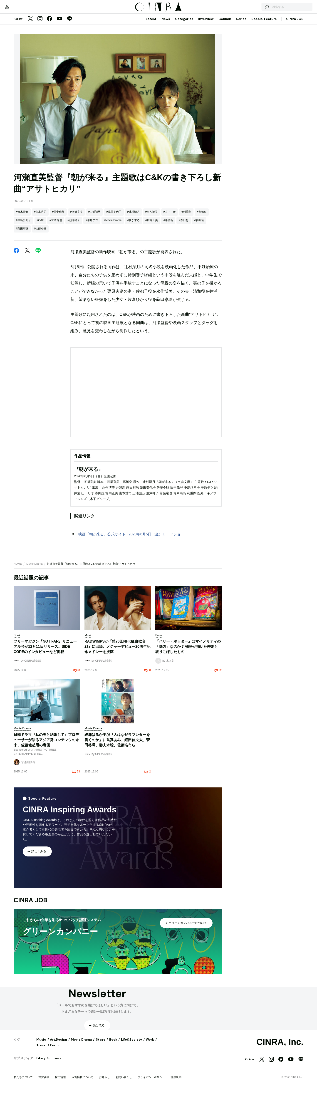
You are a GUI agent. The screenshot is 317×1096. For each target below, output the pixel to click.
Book (113, 1044)
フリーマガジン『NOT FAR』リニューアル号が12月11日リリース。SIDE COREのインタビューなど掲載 (45, 651)
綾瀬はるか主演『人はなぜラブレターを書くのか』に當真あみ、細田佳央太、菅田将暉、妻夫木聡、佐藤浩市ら (117, 744)
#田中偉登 (58, 216)
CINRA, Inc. (279, 1046)
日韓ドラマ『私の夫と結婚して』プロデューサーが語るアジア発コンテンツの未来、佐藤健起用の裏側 (46, 744)
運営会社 (43, 1081)
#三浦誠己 (94, 216)
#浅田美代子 (113, 216)
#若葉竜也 (56, 224)
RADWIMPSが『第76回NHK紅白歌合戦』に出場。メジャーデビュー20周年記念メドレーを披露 (117, 651)
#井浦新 (168, 224)
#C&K (40, 224)
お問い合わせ (124, 1081)
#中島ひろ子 (23, 224)
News (165, 23)
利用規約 (176, 1081)
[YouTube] (59, 23)
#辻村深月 (133, 216)
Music (41, 1044)
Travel (41, 1049)
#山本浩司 (40, 216)
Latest (151, 23)
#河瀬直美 (76, 216)
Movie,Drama (34, 568)
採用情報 (60, 1081)
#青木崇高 (22, 216)
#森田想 (183, 224)
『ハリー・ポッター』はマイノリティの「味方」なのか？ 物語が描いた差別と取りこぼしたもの (188, 651)
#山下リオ (169, 216)
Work (150, 1044)
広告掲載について (82, 1081)
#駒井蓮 (199, 224)
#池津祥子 (74, 224)
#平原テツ (92, 224)
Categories (184, 23)
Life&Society (131, 1044)
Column (224, 23)
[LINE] (69, 24)
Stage (100, 1044)
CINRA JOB (294, 23)
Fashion (56, 1049)
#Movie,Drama (112, 224)
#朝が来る (133, 224)
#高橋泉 (202, 216)
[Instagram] (39, 24)
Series (241, 23)
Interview (205, 23)
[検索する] (250, 9)
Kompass (54, 1062)
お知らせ (104, 1081)
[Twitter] (30, 24)
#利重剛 (186, 216)
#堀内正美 (151, 224)
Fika (39, 1062)
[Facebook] (49, 24)
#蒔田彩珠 (22, 233)
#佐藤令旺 (40, 233)
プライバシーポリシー (151, 1081)
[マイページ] (23, 9)
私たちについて (23, 1081)
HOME (18, 568)
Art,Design (58, 1044)
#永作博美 (151, 216)
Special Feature (264, 23)
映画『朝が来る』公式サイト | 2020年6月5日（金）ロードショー (131, 539)
